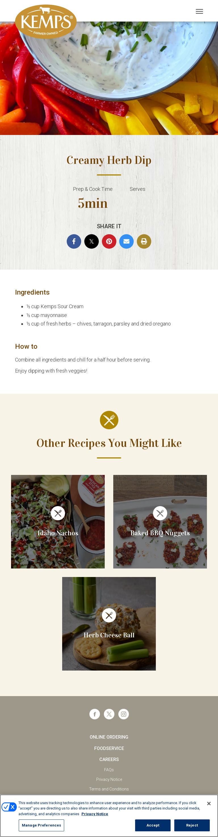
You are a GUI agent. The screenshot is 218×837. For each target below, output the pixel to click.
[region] (109, 815)
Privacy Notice (109, 779)
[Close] (209, 803)
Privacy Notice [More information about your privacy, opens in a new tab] (94, 814)
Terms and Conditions (109, 789)
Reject (192, 825)
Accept (153, 825)
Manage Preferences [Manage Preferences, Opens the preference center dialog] (41, 825)
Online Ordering (109, 737)
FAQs (109, 770)
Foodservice (109, 748)
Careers (109, 759)
